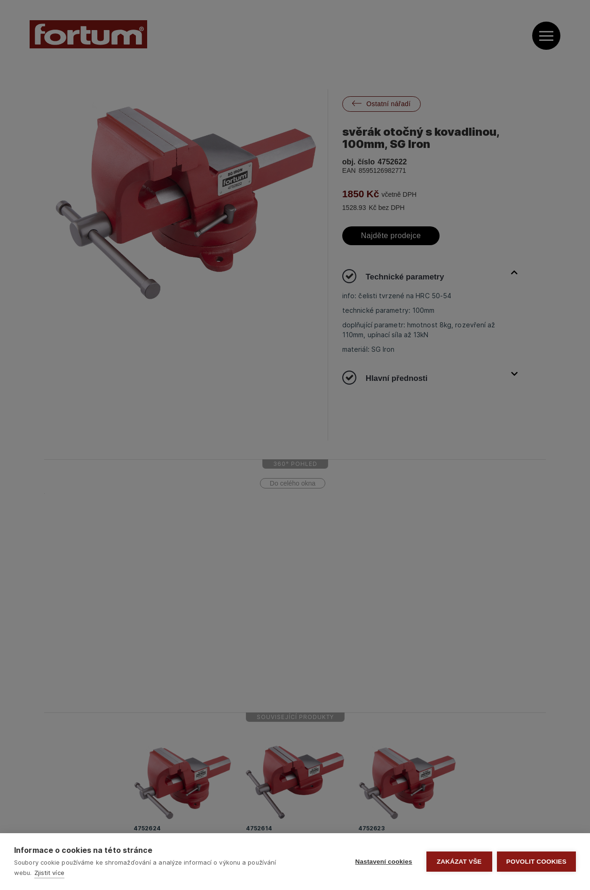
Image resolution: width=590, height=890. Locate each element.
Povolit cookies (536, 861)
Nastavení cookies (383, 861)
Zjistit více (49, 872)
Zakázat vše (459, 861)
